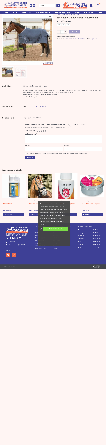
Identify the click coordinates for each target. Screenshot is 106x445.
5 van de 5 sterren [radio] (45, 131)
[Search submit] (58, 5)
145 (43, 106)
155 (45, 106)
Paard (58, 14)
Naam (27, 146)
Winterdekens (75, 14)
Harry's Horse (93, 38)
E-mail (66, 146)
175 (40, 106)
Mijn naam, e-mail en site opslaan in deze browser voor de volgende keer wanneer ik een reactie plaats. (57, 153)
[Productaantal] (62, 32)
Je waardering (30, 130)
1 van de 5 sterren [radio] (38, 131)
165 (37, 106)
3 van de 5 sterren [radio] (41, 131)
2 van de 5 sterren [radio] (40, 131)
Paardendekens (65, 14)
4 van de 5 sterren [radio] (43, 131)
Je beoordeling (31, 134)
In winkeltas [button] (8, 214)
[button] (7, 12)
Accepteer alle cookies (55, 228)
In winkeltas (74, 32)
